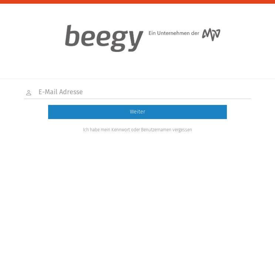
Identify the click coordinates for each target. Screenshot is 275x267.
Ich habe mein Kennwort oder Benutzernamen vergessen (137, 129)
